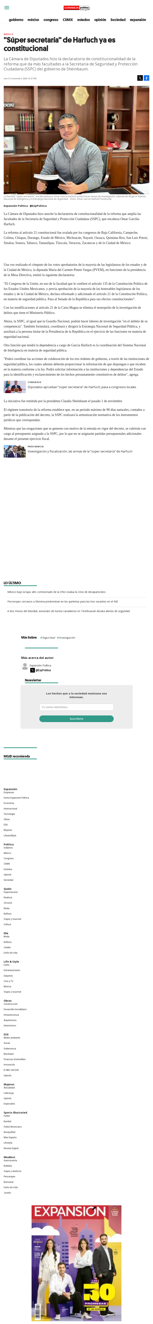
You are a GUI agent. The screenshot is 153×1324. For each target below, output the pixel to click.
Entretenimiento (12, 970)
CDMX (68, 19)
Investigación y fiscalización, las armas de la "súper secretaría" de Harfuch (80, 451)
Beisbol (7, 1121)
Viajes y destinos (12, 1171)
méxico (33, 19)
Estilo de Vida (11, 1187)
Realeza (8, 897)
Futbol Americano (13, 1127)
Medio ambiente (12, 1037)
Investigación (67, 637)
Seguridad (48, 637)
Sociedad (118, 19)
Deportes (8, 976)
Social (7, 1043)
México (8, 34)
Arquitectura (10, 1020)
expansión (138, 19)
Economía (9, 803)
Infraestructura (11, 1015)
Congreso (34, 382)
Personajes (9, 1176)
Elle (6, 933)
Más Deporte (10, 1137)
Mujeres (8, 830)
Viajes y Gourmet (12, 919)
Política (9, 844)
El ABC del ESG (11, 1070)
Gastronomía (10, 1160)
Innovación (9, 1064)
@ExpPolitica (38, 206)
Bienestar (9, 1182)
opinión (100, 19)
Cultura (7, 924)
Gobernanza (10, 1048)
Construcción (11, 1004)
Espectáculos (11, 892)
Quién (7, 889)
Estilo (6, 965)
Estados (8, 869)
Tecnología (9, 814)
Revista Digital (11, 1148)
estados (83, 19)
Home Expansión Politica (16, 798)
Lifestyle (8, 1143)
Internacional (10, 808)
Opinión (7, 874)
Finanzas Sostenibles (15, 1059)
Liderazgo (9, 1093)
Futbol (7, 1116)
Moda (6, 908)
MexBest (9, 1157)
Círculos (8, 903)
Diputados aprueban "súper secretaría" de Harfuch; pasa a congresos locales (82, 387)
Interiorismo (10, 1025)
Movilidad (8, 1054)
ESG (6, 824)
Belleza (7, 913)
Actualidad (9, 1087)
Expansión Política (40, 665)
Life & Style (11, 961)
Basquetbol (9, 1132)
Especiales (9, 1103)
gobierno (16, 19)
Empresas (9, 792)
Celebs (7, 947)
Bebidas (8, 1166)
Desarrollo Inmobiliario (15, 1009)
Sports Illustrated (15, 1112)
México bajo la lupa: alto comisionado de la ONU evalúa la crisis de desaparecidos (56, 592)
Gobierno (8, 847)
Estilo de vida (10, 953)
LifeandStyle (10, 835)
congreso (51, 19)
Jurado (7, 1192)
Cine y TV (8, 981)
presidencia (36, 446)
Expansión (10, 789)
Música (7, 986)
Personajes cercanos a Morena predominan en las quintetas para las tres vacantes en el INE (62, 601)
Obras (7, 819)
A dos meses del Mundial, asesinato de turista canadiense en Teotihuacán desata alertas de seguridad (68, 611)
